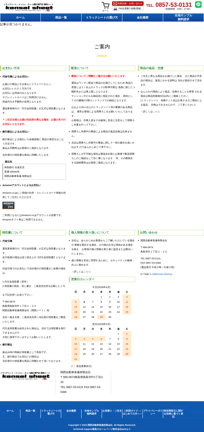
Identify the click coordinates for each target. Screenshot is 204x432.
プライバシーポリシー (153, 412)
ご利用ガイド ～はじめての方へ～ (132, 412)
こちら (156, 111)
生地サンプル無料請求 (183, 17)
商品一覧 (61, 17)
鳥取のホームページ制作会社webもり (111, 429)
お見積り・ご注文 (112, 410)
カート (106, 9)
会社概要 (142, 17)
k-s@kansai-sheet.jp (161, 274)
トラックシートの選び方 (102, 17)
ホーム (20, 17)
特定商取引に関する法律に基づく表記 (173, 413)
